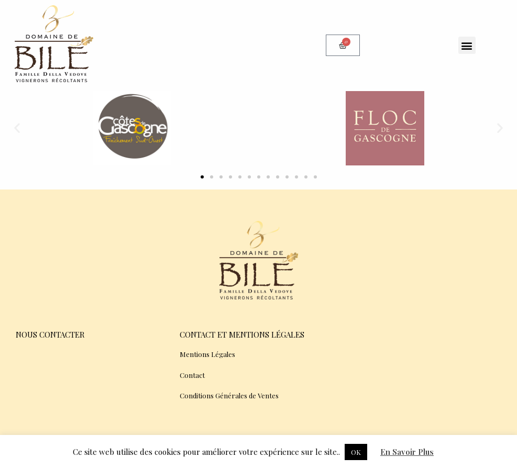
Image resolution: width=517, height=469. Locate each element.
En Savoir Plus (407, 451)
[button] (467, 45)
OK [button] (356, 452)
